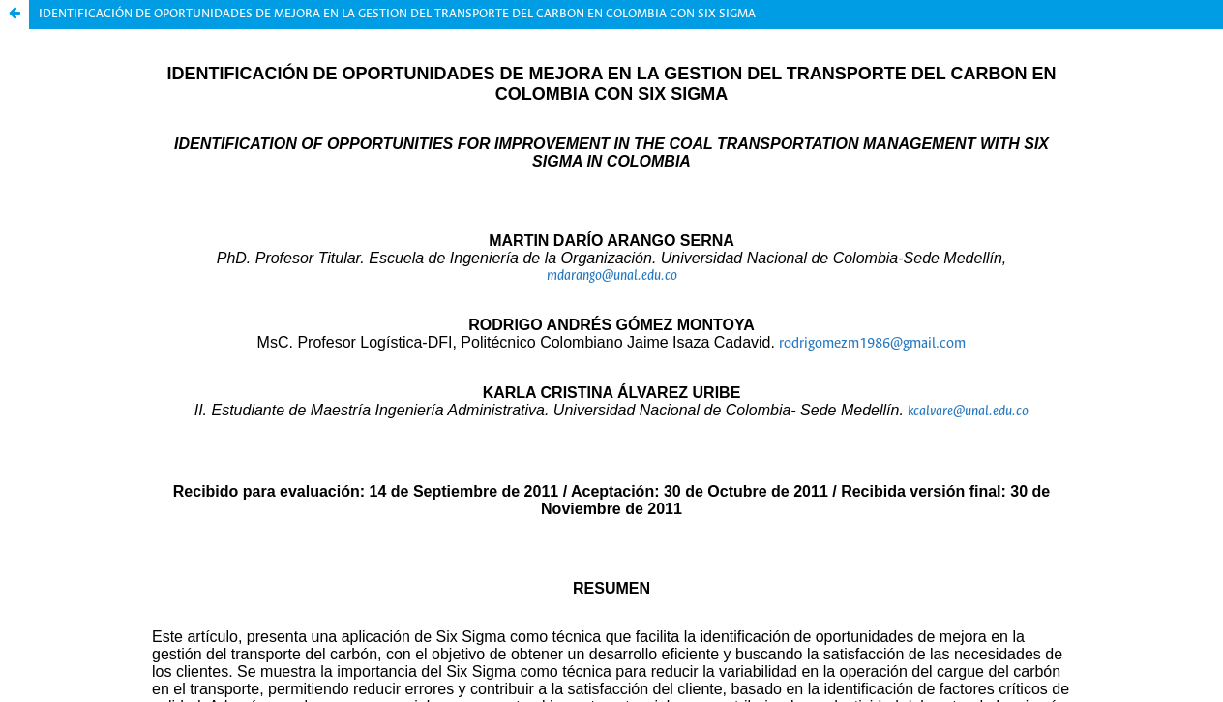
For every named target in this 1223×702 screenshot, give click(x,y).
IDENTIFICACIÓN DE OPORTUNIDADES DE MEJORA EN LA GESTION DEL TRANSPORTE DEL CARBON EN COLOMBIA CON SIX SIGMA (397, 14)
